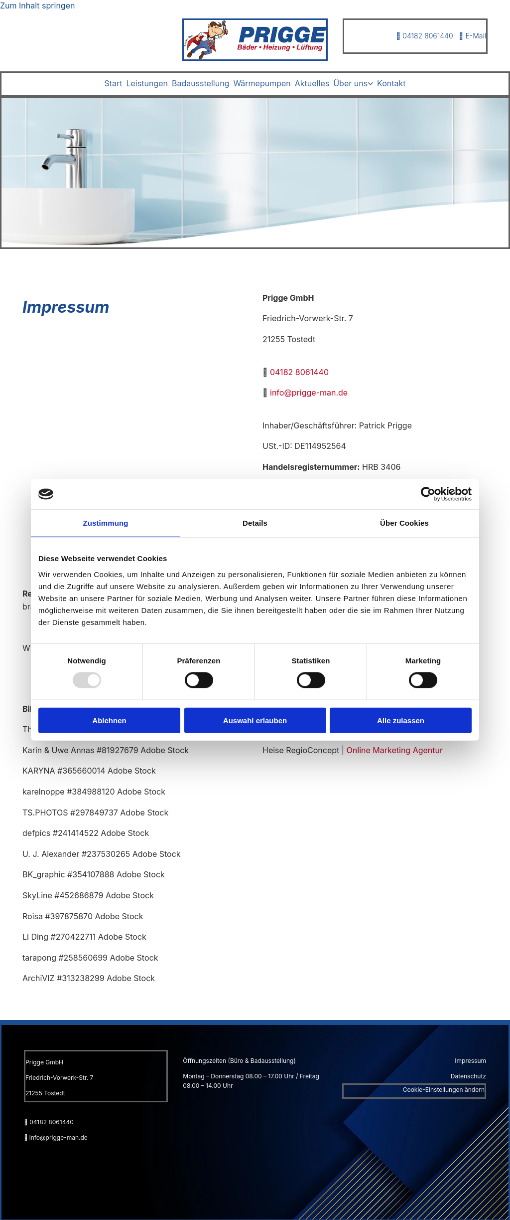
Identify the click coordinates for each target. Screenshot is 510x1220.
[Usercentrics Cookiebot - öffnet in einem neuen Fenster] (428, 494)
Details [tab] (255, 523)
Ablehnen (109, 720)
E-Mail (472, 35)
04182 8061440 (424, 35)
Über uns (350, 83)
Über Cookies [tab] (404, 523)
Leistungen (146, 83)
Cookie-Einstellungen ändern (444, 1089)
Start (113, 83)
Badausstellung (200, 83)
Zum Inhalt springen (37, 5)
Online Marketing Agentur (395, 749)
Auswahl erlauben (255, 720)
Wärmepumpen (261, 83)
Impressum (470, 1059)
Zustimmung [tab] (105, 523)
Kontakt (391, 83)
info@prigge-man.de (309, 392)
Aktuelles (312, 83)
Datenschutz (468, 1075)
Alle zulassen (400, 720)
